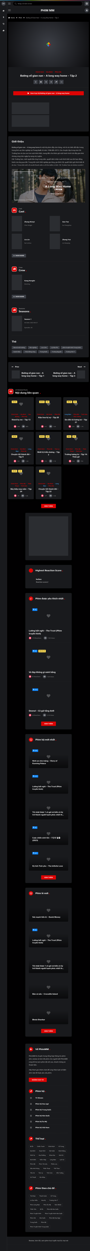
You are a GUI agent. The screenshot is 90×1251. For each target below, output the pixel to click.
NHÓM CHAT (38, 1080)
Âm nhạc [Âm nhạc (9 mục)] (42, 1177)
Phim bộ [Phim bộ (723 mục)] (32, 1164)
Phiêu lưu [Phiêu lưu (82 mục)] (54, 1164)
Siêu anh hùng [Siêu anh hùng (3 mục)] (34, 1168)
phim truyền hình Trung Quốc (72, 347)
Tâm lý (57, 449)
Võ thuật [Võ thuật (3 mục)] (33, 1177)
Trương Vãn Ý (70, 352)
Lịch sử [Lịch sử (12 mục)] (62, 1159)
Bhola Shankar (38, 1019)
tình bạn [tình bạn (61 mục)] (33, 1196)
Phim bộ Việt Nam (42, 1127)
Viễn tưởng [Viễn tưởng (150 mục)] (59, 1173)
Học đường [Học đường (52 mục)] (42, 1155)
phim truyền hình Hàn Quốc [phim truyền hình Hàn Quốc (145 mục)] (53, 1213)
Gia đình (49, 72)
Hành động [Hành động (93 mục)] (62, 1151)
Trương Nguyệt (56, 352)
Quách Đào (16, 352)
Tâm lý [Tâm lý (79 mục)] (40, 1173)
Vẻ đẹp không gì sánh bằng (42, 672)
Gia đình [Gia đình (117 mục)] (32, 1151)
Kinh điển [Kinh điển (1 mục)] (33, 1159)
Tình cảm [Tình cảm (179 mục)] (49, 1173)
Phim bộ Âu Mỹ (41, 1121)
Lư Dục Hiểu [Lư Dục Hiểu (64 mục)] (34, 1200)
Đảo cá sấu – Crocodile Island (45, 994)
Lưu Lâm (44, 347)
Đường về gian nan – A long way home (26, 147)
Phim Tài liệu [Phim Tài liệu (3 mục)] (43, 1164)
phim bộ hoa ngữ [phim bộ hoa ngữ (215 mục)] (54, 1218)
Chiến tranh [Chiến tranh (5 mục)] (41, 1146)
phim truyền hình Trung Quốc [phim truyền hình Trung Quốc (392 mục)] (39, 1227)
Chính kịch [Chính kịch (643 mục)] (51, 1146)
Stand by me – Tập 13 (21, 420)
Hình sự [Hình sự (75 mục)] (32, 1155)
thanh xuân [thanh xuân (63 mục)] (43, 1196)
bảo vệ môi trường (19, 347)
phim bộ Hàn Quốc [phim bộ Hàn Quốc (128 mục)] (53, 1209)
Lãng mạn (68, 414)
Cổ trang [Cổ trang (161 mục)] (61, 1146)
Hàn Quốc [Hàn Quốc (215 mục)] (42, 1218)
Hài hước (49, 414)
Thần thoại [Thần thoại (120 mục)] (46, 1168)
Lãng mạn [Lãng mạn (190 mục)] (53, 1159)
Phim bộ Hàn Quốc (42, 1116)
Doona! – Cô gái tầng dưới (41, 711)
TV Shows (39, 1098)
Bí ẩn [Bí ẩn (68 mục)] (31, 1146)
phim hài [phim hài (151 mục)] (33, 1218)
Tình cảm (84, 414)
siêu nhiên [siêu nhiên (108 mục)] (58, 1205)
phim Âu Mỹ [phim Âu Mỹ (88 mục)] (47, 1205)
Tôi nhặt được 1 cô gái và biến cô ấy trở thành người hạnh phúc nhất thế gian (47, 814)
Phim (20, 18)
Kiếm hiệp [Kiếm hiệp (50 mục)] (43, 1159)
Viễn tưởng (77, 416)
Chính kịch (40, 72)
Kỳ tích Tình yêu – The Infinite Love (47, 866)
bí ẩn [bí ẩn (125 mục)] (41, 1209)
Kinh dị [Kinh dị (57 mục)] (61, 1155)
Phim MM (47, 10)
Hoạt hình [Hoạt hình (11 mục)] (42, 1151)
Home (11, 18)
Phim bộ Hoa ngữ (42, 1104)
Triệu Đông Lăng (30, 352)
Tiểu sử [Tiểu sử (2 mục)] (32, 1173)
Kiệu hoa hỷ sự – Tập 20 (48, 417)
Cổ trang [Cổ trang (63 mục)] (53, 1196)
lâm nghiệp (33, 347)
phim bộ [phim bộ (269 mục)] (43, 1222)
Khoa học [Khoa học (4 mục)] (52, 1155)
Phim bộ (58, 72)
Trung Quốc (37, 150)
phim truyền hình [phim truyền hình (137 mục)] (35, 1213)
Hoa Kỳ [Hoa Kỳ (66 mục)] (43, 1200)
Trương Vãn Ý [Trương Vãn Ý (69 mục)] (53, 1200)
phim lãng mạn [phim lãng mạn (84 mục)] (35, 1205)
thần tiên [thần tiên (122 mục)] (33, 1209)
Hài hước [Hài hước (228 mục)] (52, 1151)
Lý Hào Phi (54, 347)
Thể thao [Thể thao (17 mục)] (57, 1168)
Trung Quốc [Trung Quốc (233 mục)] (33, 1222)
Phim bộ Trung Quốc (43, 1110)
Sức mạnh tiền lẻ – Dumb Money (46, 917)
